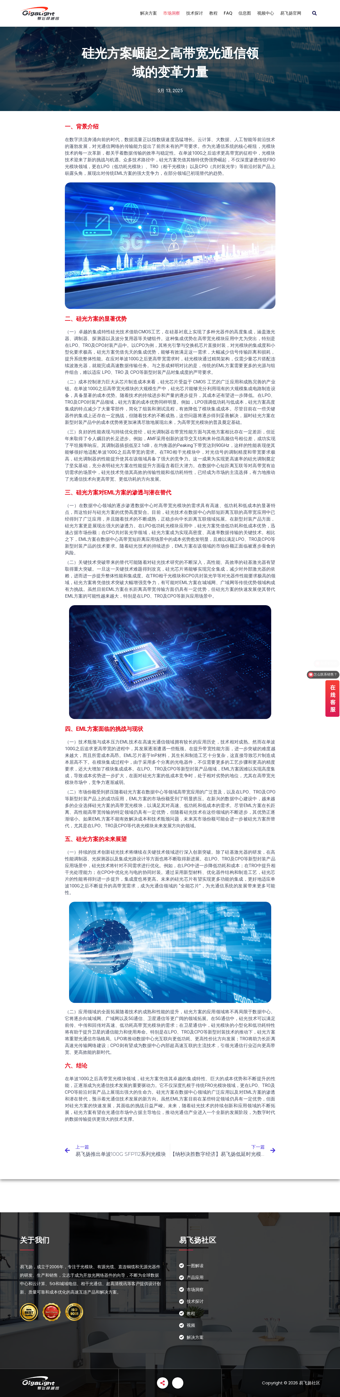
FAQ (228, 13)
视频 (191, 1325)
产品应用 (195, 1277)
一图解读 (195, 1266)
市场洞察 (171, 13)
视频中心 (265, 13)
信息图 (244, 13)
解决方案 (148, 13)
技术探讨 (194, 13)
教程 (213, 13)
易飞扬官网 (290, 13)
